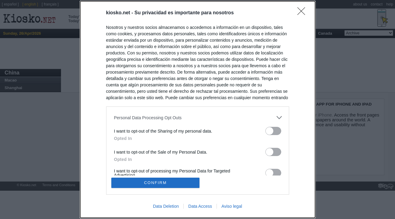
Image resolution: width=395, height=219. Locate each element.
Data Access (200, 206)
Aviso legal (231, 206)
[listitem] (197, 117)
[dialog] (197, 109)
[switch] (273, 131)
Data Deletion (166, 206)
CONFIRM (155, 182)
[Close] (303, 13)
